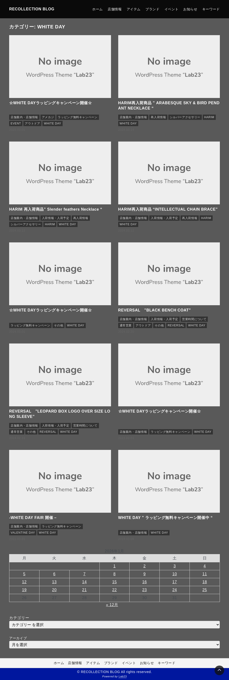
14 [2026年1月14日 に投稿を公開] (84, 582)
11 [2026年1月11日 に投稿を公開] (204, 574)
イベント (171, 9)
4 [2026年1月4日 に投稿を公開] (204, 566)
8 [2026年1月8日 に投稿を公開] (114, 574)
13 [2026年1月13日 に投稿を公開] (54, 582)
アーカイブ (18, 638)
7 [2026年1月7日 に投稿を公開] (84, 574)
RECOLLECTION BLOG (31, 9)
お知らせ (190, 9)
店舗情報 (115, 9)
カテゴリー (19, 618)
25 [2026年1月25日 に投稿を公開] (204, 590)
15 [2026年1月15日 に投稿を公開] (114, 582)
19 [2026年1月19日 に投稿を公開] (24, 590)
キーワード (211, 9)
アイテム (134, 9)
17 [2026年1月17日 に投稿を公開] (174, 582)
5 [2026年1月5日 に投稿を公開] (24, 574)
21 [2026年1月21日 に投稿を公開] (84, 590)
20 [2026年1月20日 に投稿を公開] (54, 590)
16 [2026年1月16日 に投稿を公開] (144, 582)
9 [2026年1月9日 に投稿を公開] (145, 574)
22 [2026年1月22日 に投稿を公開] (114, 590)
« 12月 (112, 605)
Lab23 (123, 676)
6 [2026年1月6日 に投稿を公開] (54, 574)
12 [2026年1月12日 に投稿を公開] (24, 582)
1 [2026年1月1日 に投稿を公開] (114, 566)
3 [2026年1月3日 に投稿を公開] (174, 566)
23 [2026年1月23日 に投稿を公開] (144, 590)
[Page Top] (219, 670)
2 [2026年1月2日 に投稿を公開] (145, 566)
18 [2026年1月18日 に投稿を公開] (204, 582)
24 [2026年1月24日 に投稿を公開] (174, 590)
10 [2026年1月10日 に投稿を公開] (174, 574)
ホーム (97, 9)
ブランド (152, 9)
